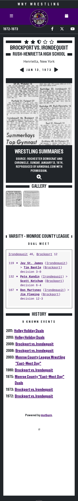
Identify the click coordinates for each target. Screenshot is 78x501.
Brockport (44, 254)
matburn (46, 415)
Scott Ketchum (31, 281)
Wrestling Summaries (39, 152)
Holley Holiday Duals (29, 331)
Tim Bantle (32, 268)
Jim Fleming (29, 295)
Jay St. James (31, 263)
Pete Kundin (29, 277)
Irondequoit (18, 254)
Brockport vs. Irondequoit (34, 344)
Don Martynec (30, 290)
